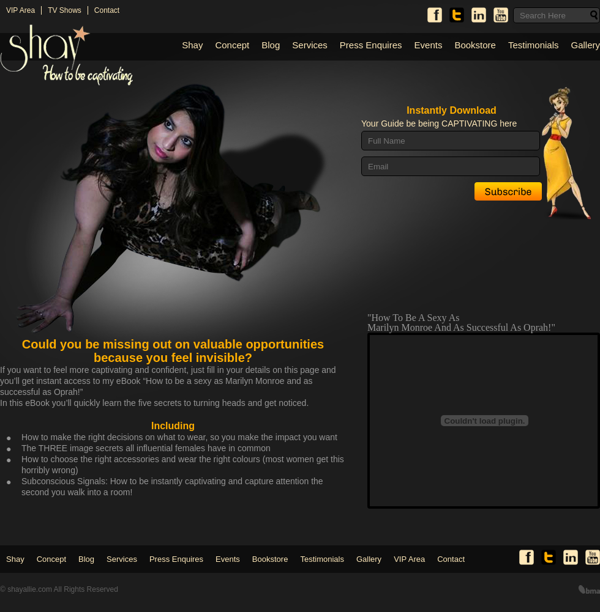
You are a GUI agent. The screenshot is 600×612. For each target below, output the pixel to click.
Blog (270, 45)
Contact (106, 10)
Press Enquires (371, 45)
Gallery (585, 45)
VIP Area (20, 10)
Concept (232, 45)
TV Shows (64, 10)
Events (428, 45)
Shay (192, 45)
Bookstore (475, 45)
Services (310, 45)
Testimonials (533, 45)
